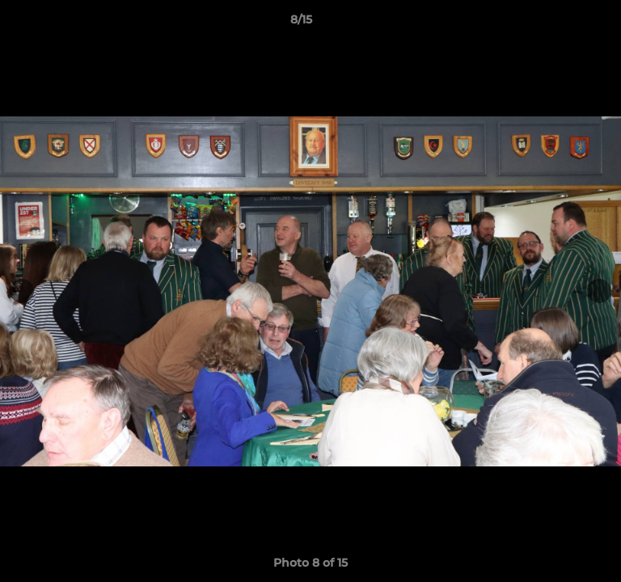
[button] (562, 23)
